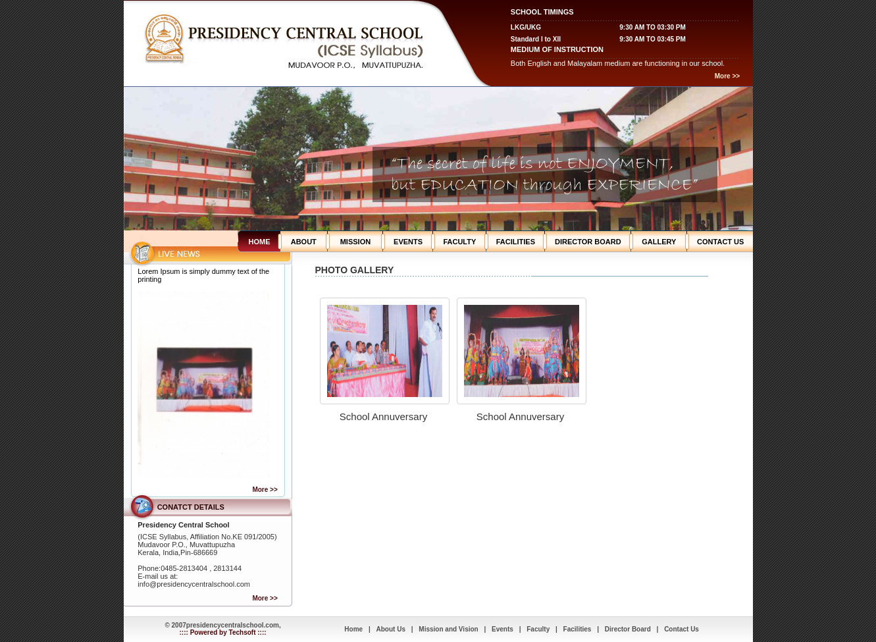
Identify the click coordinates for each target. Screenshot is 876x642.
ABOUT (304, 242)
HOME (260, 242)
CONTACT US (720, 242)
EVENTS (408, 242)
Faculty (538, 629)
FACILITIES (515, 242)
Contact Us (681, 629)
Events (502, 629)
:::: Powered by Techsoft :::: (223, 632)
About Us (390, 629)
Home (353, 629)
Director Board (628, 629)
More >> (727, 76)
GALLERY (659, 242)
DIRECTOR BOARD (588, 242)
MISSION (355, 242)
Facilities (577, 629)
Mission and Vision (448, 629)
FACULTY (459, 242)
